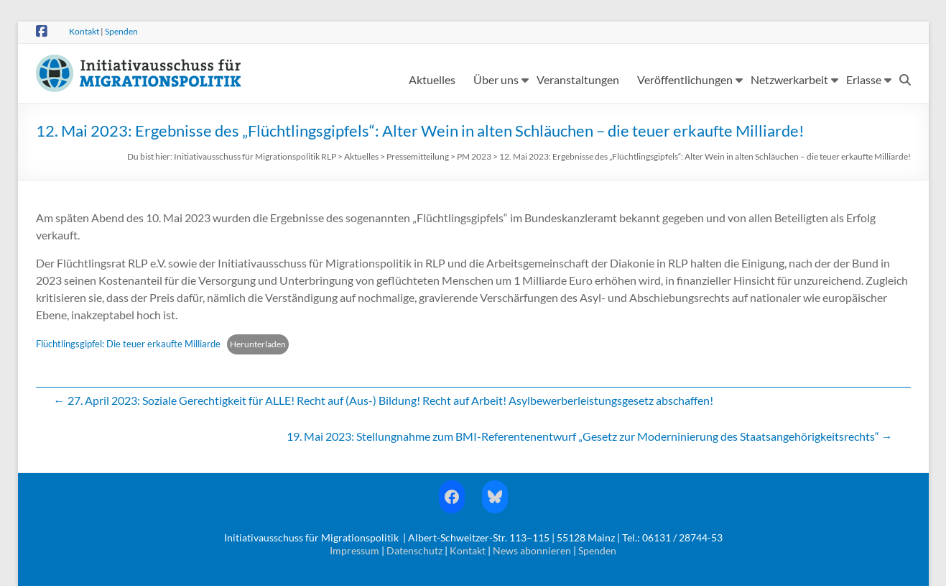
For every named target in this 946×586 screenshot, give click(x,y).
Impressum (354, 550)
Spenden (121, 31)
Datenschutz (414, 550)
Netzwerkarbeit (789, 79)
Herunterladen (258, 344)
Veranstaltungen (578, 79)
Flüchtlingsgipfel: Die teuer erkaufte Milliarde (128, 343)
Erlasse (863, 79)
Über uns (496, 79)
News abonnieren (532, 550)
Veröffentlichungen (685, 79)
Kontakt (84, 31)
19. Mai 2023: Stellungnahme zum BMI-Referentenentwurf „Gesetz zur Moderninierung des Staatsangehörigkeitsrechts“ (590, 436)
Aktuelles (432, 79)
